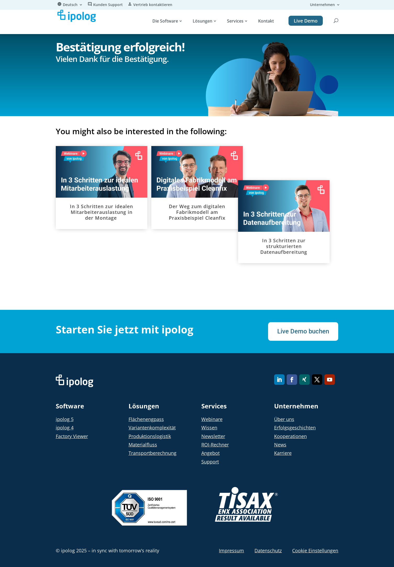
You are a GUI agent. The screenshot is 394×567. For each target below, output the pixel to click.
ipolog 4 (65, 427)
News (280, 444)
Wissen (209, 427)
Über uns (284, 419)
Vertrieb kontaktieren (152, 5)
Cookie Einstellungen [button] (315, 550)
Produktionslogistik (150, 436)
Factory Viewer (72, 436)
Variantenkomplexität (152, 427)
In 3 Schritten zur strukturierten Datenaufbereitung (294, 212)
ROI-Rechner (215, 444)
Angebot (210, 453)
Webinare (212, 419)
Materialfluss (143, 444)
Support (210, 461)
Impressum (231, 550)
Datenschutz (268, 550)
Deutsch (70, 5)
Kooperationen (290, 436)
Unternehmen (322, 5)
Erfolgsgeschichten (295, 427)
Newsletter (213, 436)
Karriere (283, 453)
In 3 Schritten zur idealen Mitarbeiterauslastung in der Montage (101, 212)
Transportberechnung (152, 453)
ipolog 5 (65, 419)
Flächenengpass (146, 419)
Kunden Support (108, 5)
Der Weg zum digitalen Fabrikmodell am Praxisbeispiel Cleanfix (197, 212)
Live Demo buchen (303, 331)
